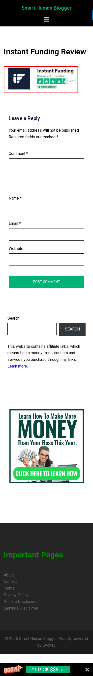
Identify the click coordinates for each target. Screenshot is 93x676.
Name (15, 198)
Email (15, 223)
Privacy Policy (16, 595)
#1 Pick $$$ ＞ (47, 670)
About (9, 575)
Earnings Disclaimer (21, 608)
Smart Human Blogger (47, 8)
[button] (46, 669)
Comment (18, 153)
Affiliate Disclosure (20, 601)
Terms (9, 588)
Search (13, 318)
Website (16, 248)
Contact (10, 581)
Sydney (49, 645)
